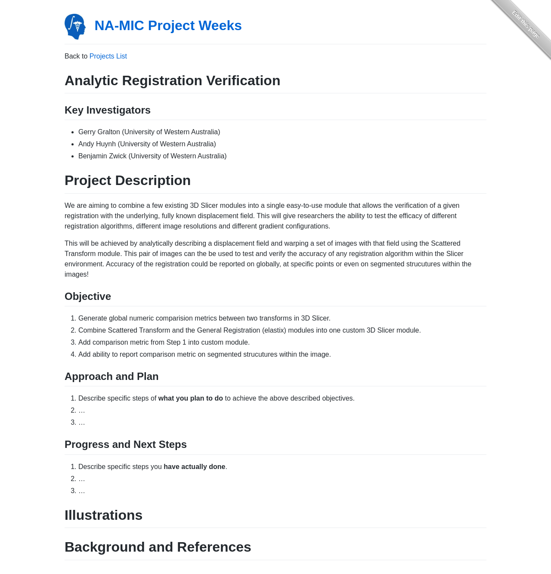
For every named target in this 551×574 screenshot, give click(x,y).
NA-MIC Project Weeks (168, 25)
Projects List (108, 56)
